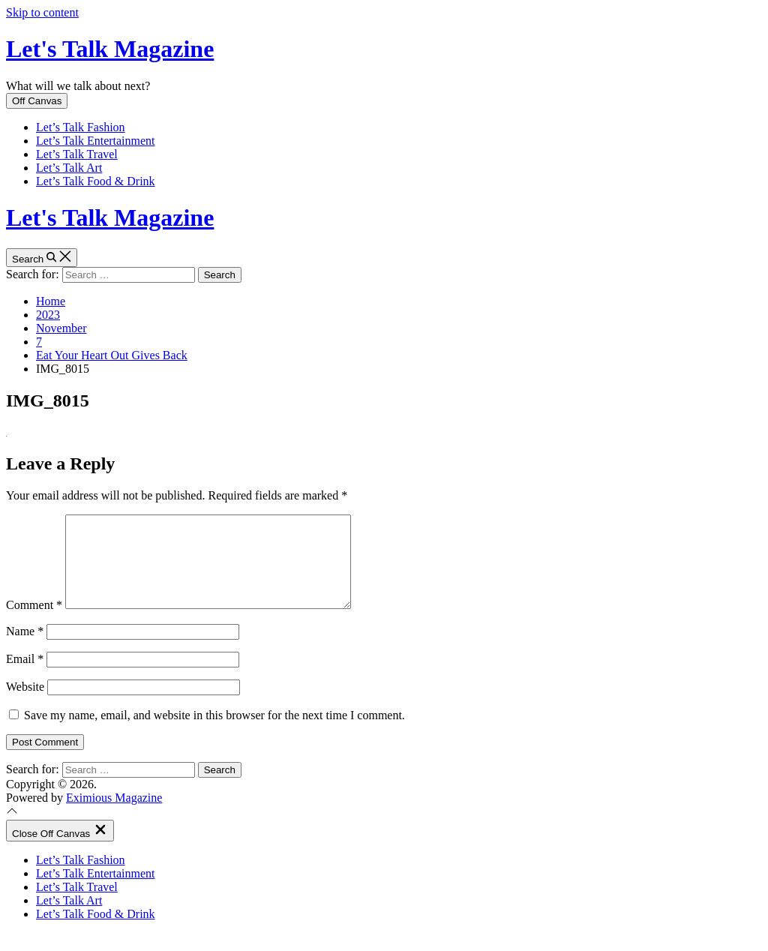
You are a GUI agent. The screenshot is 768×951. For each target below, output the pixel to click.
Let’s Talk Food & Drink (95, 181)
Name (25, 649)
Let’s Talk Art (69, 167)
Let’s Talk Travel (77, 154)
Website (25, 704)
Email (25, 676)
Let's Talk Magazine (110, 48)
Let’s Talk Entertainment (95, 140)
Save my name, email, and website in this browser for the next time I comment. (214, 733)
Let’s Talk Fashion (80, 127)
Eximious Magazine (114, 815)
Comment (34, 622)
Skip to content (42, 12)
